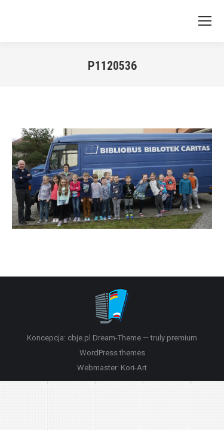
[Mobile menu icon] (205, 21)
